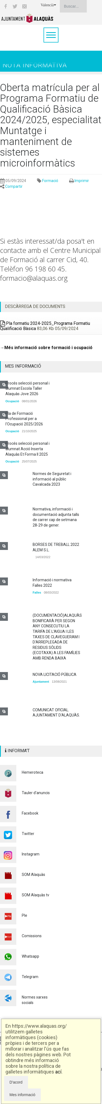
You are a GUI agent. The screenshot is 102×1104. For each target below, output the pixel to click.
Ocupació (12, 401)
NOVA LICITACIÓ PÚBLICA (54, 674)
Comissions (32, 936)
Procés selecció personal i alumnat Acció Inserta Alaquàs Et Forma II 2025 (27, 448)
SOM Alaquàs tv (35, 895)
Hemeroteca (32, 772)
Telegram (30, 977)
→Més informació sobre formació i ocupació (46, 347)
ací (58, 1072)
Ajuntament (41, 681)
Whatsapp (30, 956)
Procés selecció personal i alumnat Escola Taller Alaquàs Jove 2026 (27, 388)
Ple (24, 915)
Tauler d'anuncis (36, 793)
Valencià (48, 5)
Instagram (30, 854)
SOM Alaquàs (33, 874)
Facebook (30, 813)
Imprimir (82, 181)
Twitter (28, 833)
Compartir (14, 186)
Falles (37, 592)
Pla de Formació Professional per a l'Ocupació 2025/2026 (24, 418)
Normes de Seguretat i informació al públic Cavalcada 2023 (52, 478)
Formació (50, 181)
